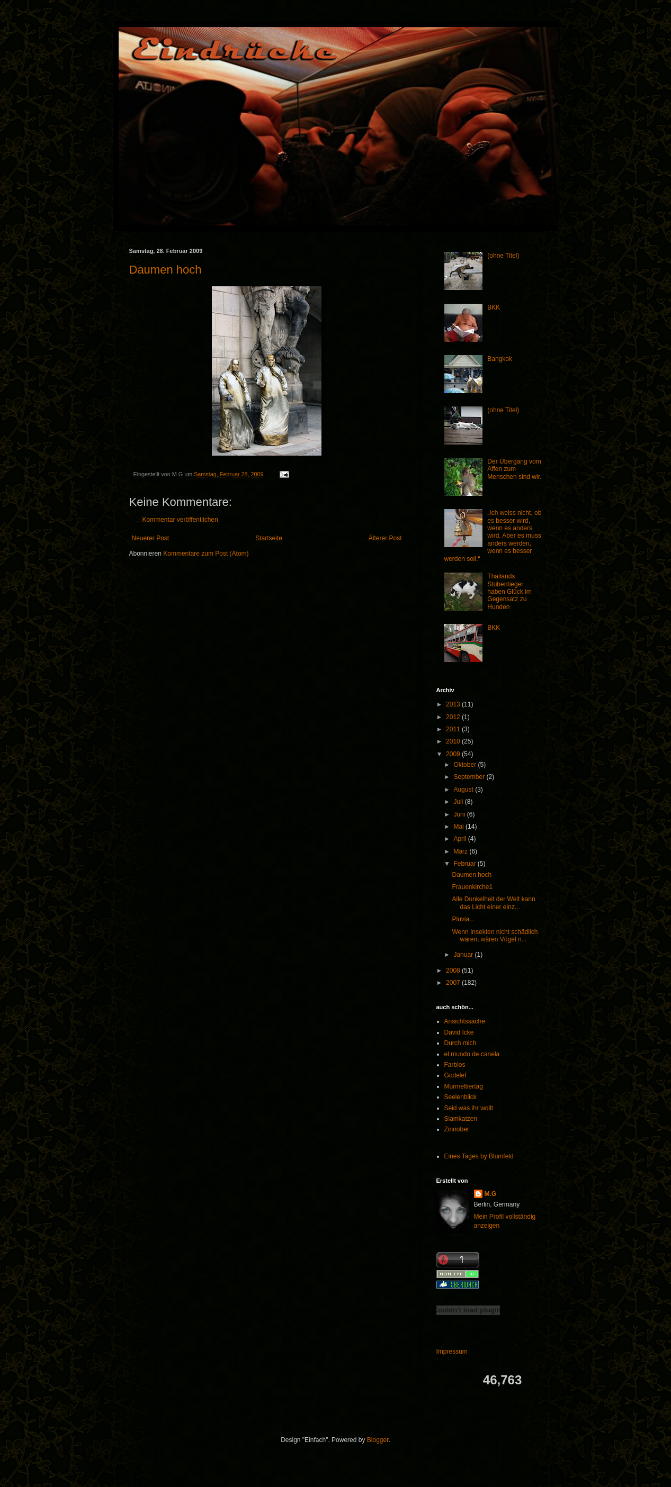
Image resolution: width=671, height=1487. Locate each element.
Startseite (268, 538)
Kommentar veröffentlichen (180, 519)
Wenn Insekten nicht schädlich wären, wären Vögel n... (495, 935)
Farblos (455, 1064)
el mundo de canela (472, 1054)
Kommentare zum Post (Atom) (205, 553)
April (460, 838)
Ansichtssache (464, 1021)
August (464, 789)
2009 (454, 754)
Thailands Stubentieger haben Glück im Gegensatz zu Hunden (509, 592)
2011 (454, 729)
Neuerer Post (150, 538)
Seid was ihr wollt (469, 1108)
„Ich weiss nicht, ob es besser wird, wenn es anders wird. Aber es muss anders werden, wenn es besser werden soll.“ (493, 535)
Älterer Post (385, 538)
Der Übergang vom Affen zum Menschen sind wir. (514, 469)
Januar (464, 954)
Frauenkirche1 (472, 887)
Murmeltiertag (463, 1086)
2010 (454, 741)
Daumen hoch (165, 269)
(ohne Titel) (503, 255)
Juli (458, 801)
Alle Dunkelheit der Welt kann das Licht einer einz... (493, 902)
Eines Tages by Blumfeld (479, 1156)
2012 (454, 717)
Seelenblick (460, 1097)
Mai (459, 826)
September (469, 777)
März (461, 851)
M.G (491, 1194)
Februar (465, 863)
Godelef (455, 1075)
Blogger (378, 1440)
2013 (454, 704)
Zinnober (456, 1129)
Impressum (452, 1351)
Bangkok (499, 358)
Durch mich (460, 1043)
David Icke (459, 1032)
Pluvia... (463, 919)
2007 (454, 982)
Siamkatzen (461, 1118)
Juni (460, 814)
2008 (454, 970)
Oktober (465, 764)
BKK (493, 307)
